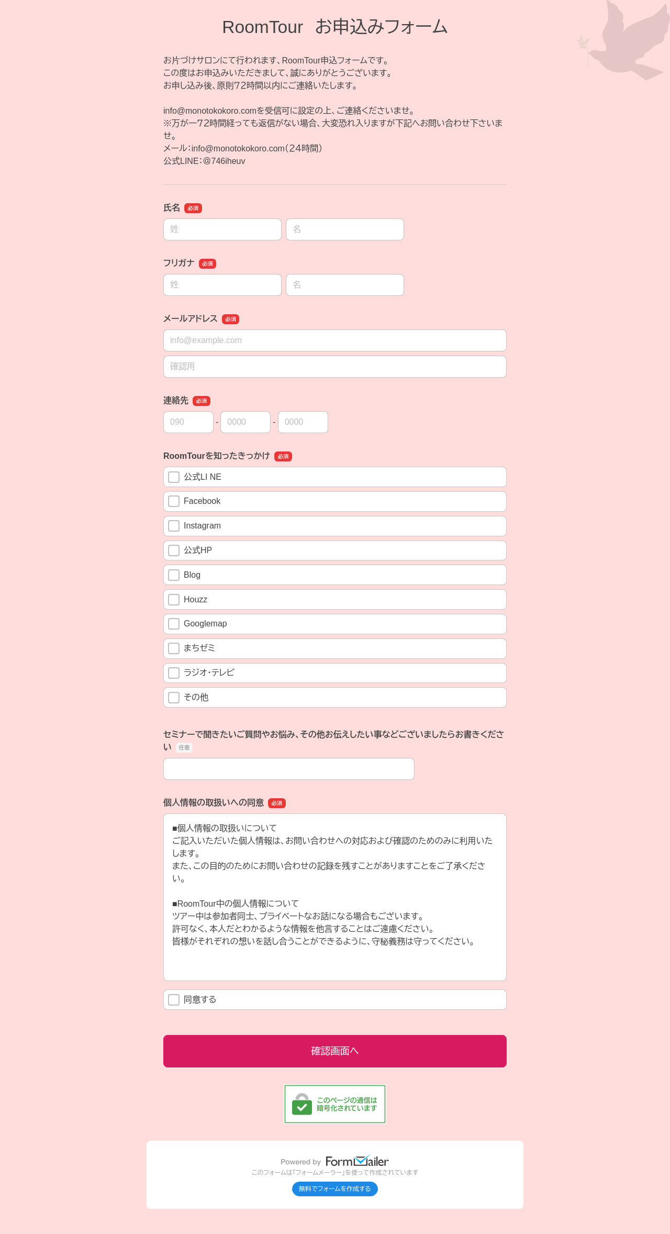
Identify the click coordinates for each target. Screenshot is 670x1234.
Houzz (187, 599)
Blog (184, 575)
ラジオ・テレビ (201, 673)
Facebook (194, 501)
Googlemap (197, 624)
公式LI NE (194, 477)
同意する (192, 1000)
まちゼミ (191, 648)
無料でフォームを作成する (335, 1189)
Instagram (194, 526)
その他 (193, 697)
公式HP (190, 550)
